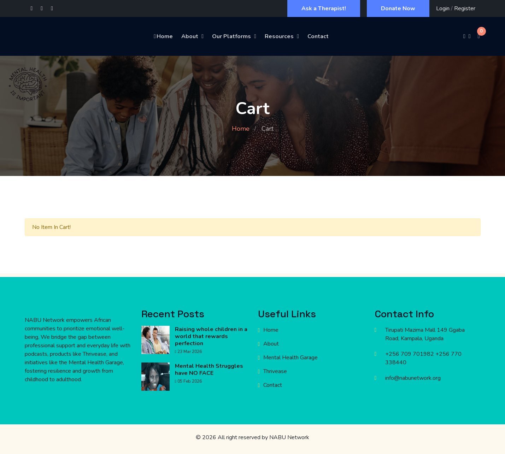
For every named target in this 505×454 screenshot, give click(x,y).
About (189, 36)
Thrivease (275, 371)
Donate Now (398, 8)
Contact (318, 36)
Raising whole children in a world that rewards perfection (211, 336)
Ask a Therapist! (323, 8)
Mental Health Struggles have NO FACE (209, 369)
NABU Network (289, 437)
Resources (279, 36)
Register (464, 8)
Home (163, 36)
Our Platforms (231, 36)
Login (443, 8)
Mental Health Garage (290, 357)
